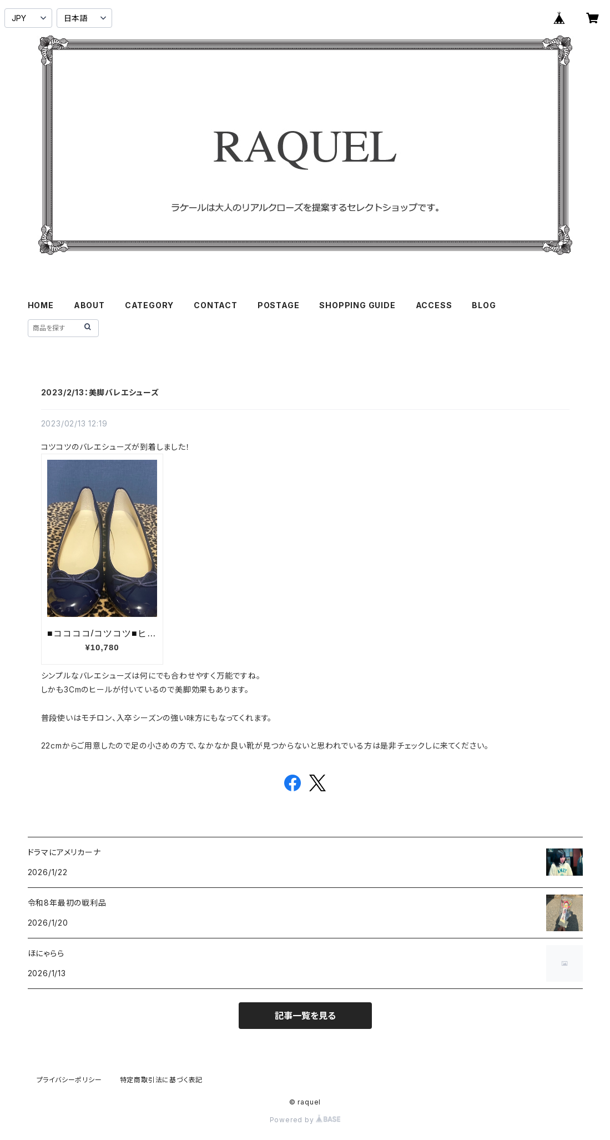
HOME (41, 305)
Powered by (305, 1120)
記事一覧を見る (305, 1015)
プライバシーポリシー (69, 1080)
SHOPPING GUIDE (357, 305)
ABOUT (89, 305)
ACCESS (434, 305)
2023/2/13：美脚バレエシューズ (100, 392)
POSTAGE (279, 305)
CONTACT (216, 305)
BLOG (484, 305)
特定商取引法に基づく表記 (161, 1080)
